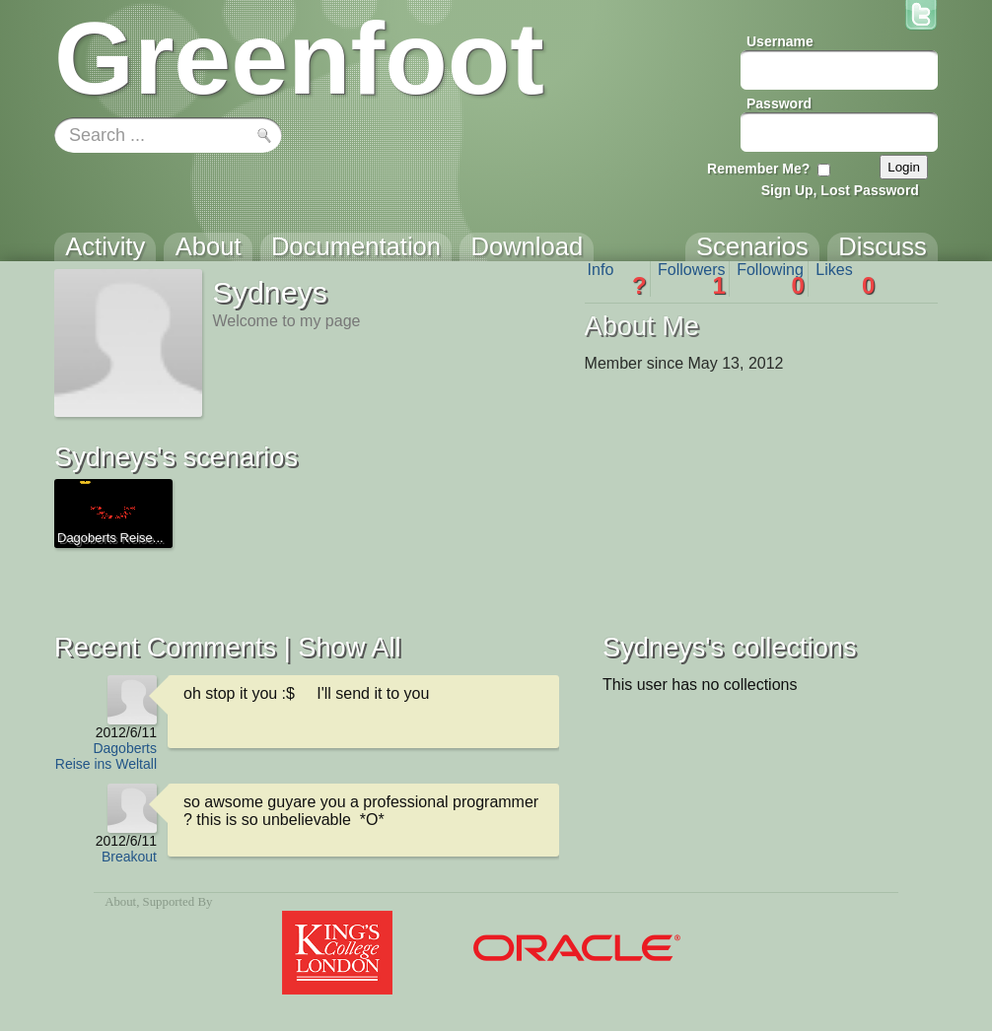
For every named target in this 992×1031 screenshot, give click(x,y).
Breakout (129, 856)
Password (779, 103)
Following (771, 279)
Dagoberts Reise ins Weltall (106, 756)
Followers (692, 279)
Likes (845, 279)
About (120, 902)
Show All (349, 647)
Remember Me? (758, 168)
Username (780, 41)
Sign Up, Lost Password (840, 190)
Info (617, 279)
